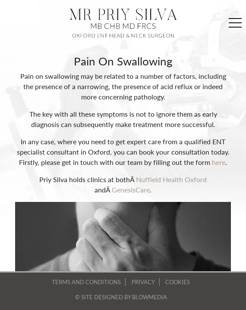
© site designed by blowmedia (121, 297)
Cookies (177, 282)
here (218, 162)
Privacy (143, 282)
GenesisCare (131, 190)
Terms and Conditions (86, 282)
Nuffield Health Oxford (171, 179)
